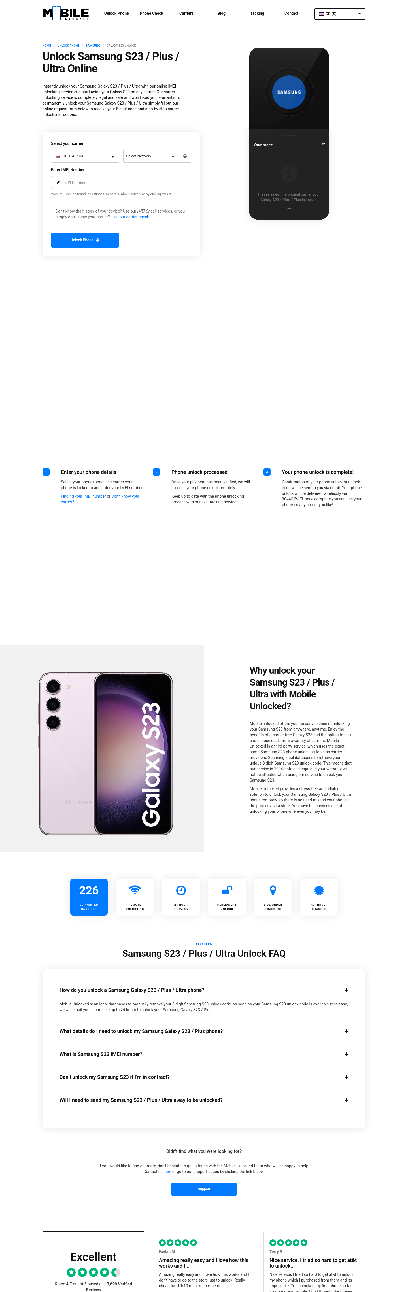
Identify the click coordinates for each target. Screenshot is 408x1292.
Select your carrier (67, 143)
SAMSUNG (93, 46)
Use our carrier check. (131, 216)
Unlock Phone (116, 13)
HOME (46, 46)
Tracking (256, 13)
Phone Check (151, 13)
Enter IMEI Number (67, 169)
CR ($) (340, 14)
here (167, 1171)
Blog (221, 13)
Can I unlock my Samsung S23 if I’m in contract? (197, 1076)
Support (204, 1188)
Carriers (186, 13)
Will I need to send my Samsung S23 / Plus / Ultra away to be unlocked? (197, 1099)
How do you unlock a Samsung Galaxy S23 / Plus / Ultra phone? (197, 989)
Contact (291, 13)
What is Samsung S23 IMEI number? (197, 1053)
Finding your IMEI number (83, 495)
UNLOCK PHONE (69, 46)
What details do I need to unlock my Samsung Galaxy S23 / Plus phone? (197, 1031)
